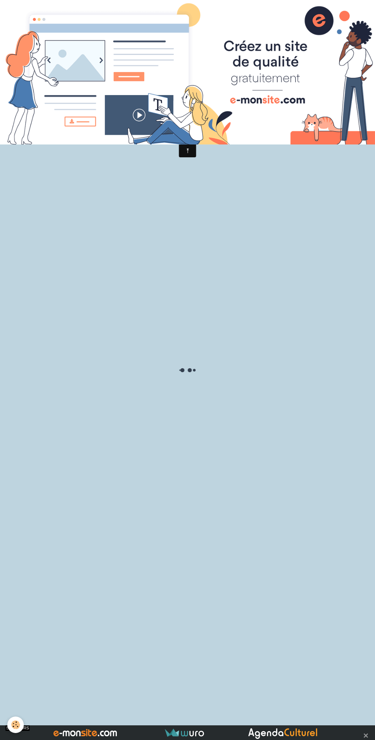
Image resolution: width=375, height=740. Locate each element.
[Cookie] (15, 725)
